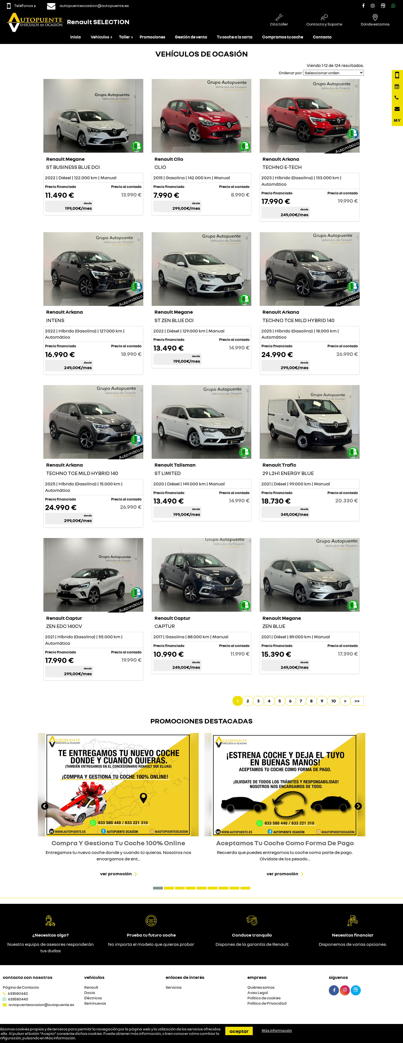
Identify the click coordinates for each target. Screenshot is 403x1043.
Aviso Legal (257, 993)
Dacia (89, 993)
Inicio (75, 36)
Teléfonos (20, 5)
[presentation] (45, 807)
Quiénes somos (261, 987)
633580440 (18, 993)
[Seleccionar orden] (333, 73)
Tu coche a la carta (234, 36)
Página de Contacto (21, 987)
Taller (124, 36)
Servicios (174, 987)
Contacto (322, 36)
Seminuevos (95, 1003)
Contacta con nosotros (27, 977)
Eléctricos (93, 998)
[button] (158, 888)
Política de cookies (264, 998)
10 (333, 701)
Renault (91, 987)
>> (357, 701)
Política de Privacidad (267, 1003)
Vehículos (100, 36)
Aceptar (239, 1031)
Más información (60, 1038)
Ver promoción (116, 873)
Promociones (152, 36)
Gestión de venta (191, 36)
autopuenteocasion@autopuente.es (41, 1004)
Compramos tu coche (282, 36)
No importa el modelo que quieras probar (151, 944)
